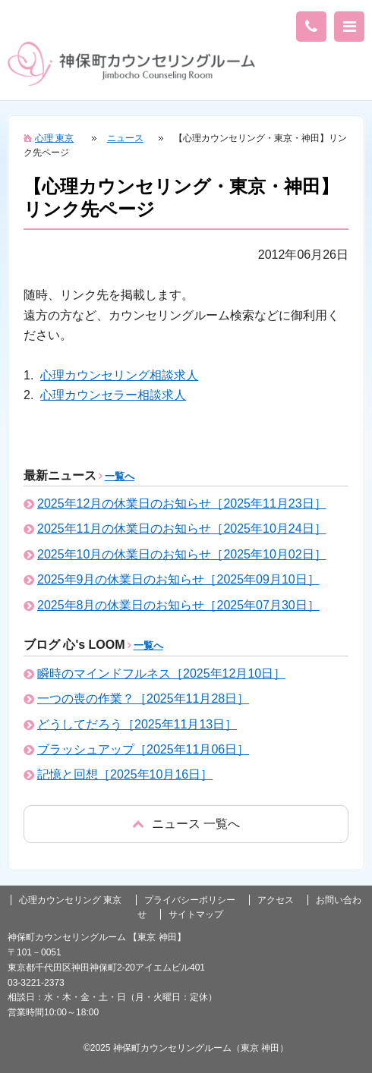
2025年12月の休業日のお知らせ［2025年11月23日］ (181, 503)
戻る (186, 824)
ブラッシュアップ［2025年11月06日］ (143, 749)
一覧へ (119, 476)
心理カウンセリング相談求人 (119, 375)
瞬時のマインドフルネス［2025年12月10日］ (161, 673)
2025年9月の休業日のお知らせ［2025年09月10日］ (178, 579)
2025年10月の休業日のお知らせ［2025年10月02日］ (181, 554)
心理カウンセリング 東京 (70, 900)
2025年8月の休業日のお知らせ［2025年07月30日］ (178, 605)
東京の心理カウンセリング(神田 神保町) (131, 64)
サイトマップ (196, 914)
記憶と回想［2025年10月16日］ (125, 774)
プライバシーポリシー (189, 900)
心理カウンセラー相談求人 (113, 395)
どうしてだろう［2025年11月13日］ (137, 724)
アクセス (275, 900)
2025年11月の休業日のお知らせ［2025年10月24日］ (181, 528)
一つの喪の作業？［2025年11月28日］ (143, 698)
